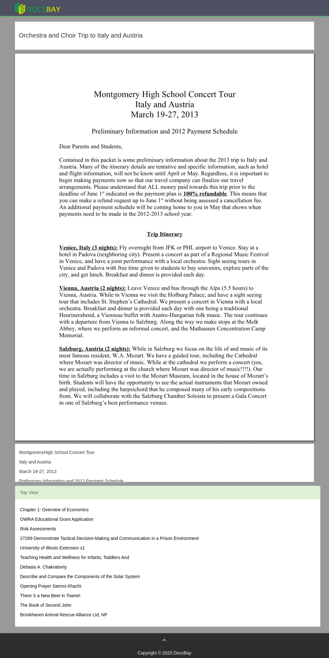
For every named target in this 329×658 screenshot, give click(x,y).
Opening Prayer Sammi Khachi (50, 586)
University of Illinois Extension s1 (52, 547)
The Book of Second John (45, 605)
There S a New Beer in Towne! (50, 595)
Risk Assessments (38, 528)
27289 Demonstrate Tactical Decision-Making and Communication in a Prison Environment (109, 538)
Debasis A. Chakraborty (43, 567)
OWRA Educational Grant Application (56, 519)
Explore (85, 8)
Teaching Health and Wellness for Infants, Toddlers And (74, 557)
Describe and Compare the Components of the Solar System (80, 576)
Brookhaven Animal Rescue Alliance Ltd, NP (64, 614)
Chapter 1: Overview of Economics (54, 509)
